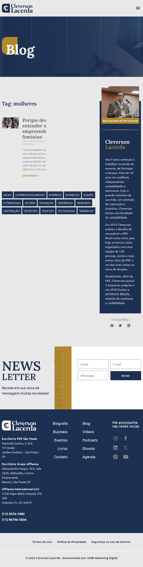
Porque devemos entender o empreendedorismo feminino (43, 128)
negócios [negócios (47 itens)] (31, 211)
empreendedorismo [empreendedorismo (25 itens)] (30, 195)
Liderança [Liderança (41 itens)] (65, 203)
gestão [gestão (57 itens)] (30, 203)
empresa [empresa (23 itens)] (55, 195)
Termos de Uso (42, 542)
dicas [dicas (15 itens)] (7, 195)
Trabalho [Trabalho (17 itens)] (86, 211)
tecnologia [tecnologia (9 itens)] (66, 211)
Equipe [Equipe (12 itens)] (88, 195)
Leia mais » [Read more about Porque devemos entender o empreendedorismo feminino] (30, 175)
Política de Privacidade (71, 542)
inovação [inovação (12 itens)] (46, 203)
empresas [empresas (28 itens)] (73, 195)
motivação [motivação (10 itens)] (12, 211)
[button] (138, 8)
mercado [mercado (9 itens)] (83, 203)
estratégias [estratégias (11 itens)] (12, 203)
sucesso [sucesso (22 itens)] (48, 211)
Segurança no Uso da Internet (110, 542)
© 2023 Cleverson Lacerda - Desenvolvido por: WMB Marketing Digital (71, 558)
